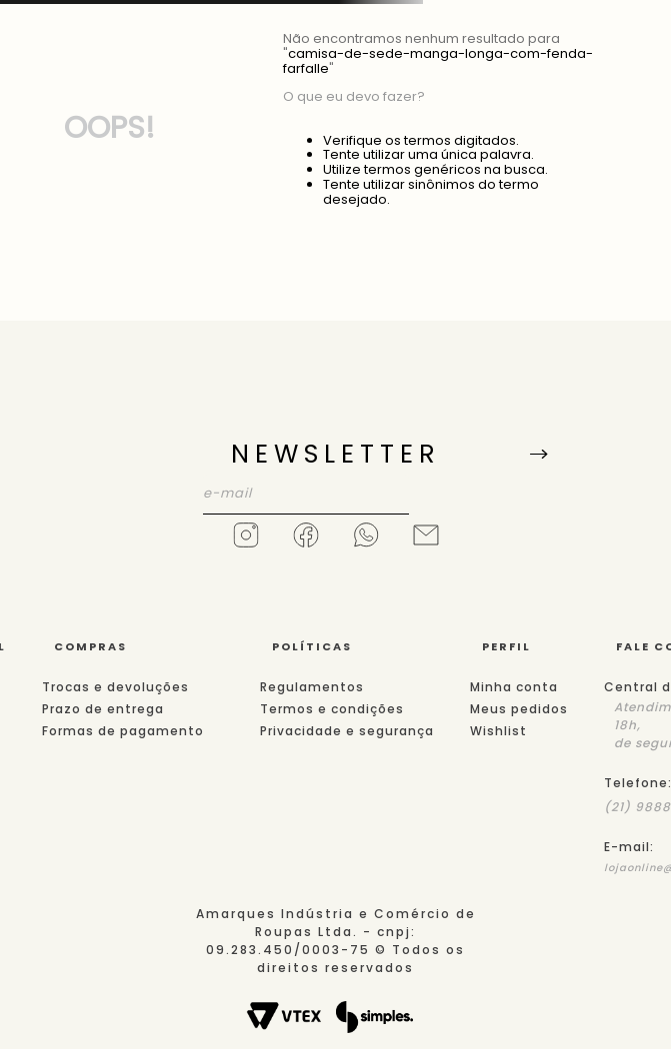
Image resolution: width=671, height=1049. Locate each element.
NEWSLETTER (336, 454)
